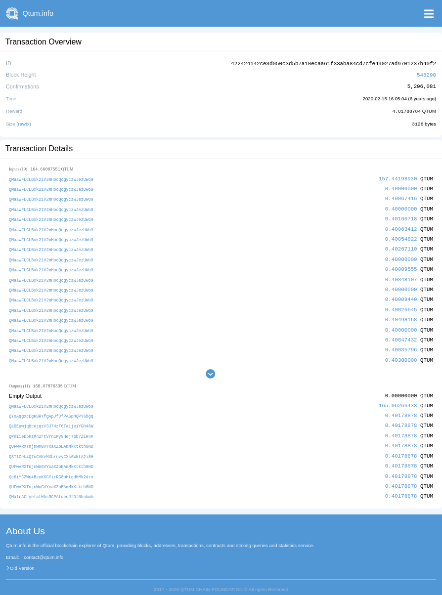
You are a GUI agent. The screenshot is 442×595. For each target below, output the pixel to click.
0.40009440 (401, 294)
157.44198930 (398, 177)
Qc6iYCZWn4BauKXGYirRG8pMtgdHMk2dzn (51, 467)
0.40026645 (401, 304)
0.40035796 (401, 343)
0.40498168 (401, 314)
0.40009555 (401, 265)
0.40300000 (401, 353)
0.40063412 (401, 226)
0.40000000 (401, 186)
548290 (426, 74)
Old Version (22, 558)
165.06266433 (398, 398)
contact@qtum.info (43, 547)
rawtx (24, 122)
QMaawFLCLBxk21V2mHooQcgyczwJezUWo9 (51, 177)
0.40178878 (401, 408)
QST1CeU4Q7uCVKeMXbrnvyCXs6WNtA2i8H (51, 448)
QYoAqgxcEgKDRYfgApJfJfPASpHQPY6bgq (51, 409)
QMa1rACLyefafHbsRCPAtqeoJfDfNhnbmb (51, 487)
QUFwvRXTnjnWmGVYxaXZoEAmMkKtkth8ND (51, 438)
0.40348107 (401, 275)
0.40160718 (401, 216)
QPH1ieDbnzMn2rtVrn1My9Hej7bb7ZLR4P (51, 428)
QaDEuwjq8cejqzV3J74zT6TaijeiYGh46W (51, 419)
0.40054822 (401, 235)
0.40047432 (401, 333)
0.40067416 (401, 196)
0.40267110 (401, 245)
